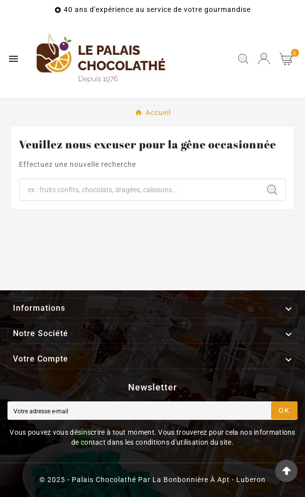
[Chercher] (139, 189)
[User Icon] (264, 58)
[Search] (272, 189)
